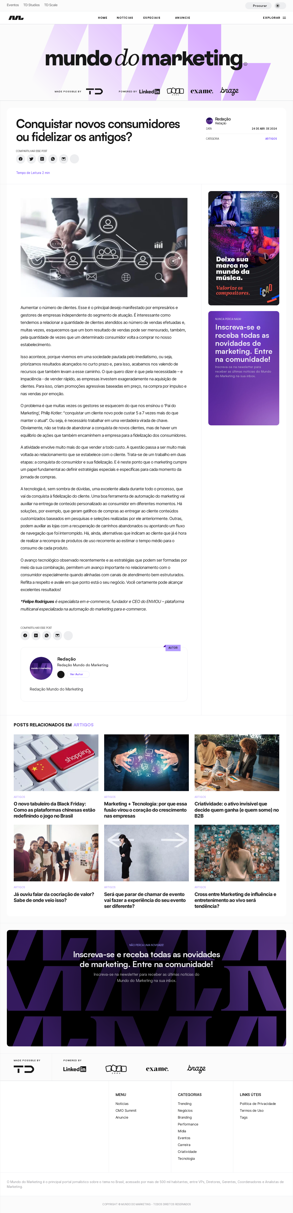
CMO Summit (126, 1110)
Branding (185, 1117)
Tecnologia (186, 1158)
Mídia (182, 1131)
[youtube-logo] (31, 1095)
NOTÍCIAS (125, 17)
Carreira (184, 1145)
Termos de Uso (251, 1110)
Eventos (13, 5)
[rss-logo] (39, 1095)
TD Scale (50, 5)
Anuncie (122, 1117)
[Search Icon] (258, 5)
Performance (188, 1124)
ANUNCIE (182, 17)
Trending (185, 1103)
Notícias (122, 1103)
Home (103, 17)
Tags (243, 1117)
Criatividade (187, 1151)
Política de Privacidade (258, 1103)
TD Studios (31, 5)
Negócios (185, 1110)
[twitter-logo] (17, 1095)
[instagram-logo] (9, 1095)
